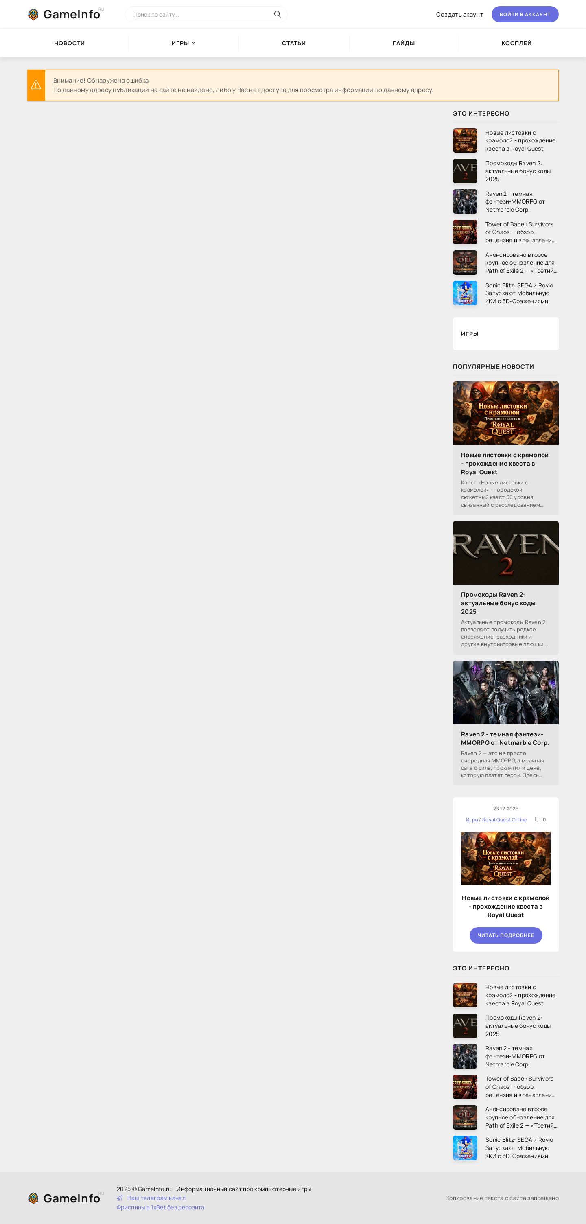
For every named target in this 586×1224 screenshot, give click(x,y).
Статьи (294, 43)
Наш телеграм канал (151, 1198)
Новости (69, 43)
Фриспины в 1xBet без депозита (161, 1207)
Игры (180, 43)
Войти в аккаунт (525, 14)
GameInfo (72, 14)
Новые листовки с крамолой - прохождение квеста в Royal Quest (505, 463)
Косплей (517, 43)
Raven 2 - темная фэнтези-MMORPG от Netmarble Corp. (505, 738)
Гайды (404, 43)
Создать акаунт (459, 14)
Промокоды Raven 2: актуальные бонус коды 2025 (498, 603)
